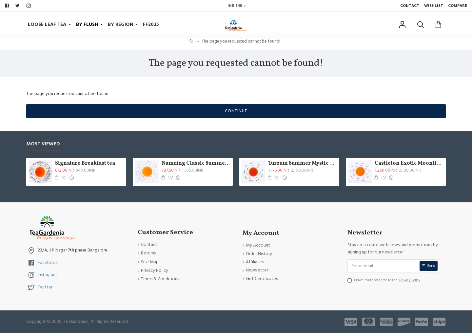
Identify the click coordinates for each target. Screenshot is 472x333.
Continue (236, 111)
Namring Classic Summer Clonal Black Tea (196, 163)
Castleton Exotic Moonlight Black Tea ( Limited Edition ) (409, 163)
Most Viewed (43, 144)
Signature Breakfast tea (85, 163)
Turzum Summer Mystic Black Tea (302, 163)
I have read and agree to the (384, 280)
